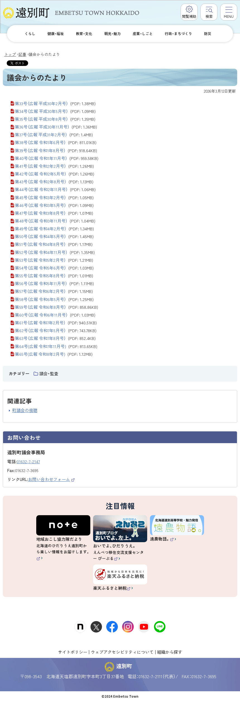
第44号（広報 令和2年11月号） (55, 189)
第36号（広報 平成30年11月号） (56, 126)
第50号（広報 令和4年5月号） (54, 236)
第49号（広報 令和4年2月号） (54, 228)
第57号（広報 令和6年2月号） (54, 291)
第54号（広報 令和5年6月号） (54, 267)
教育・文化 (84, 33)
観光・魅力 (112, 33)
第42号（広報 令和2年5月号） (54, 173)
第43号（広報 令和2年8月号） (54, 181)
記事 (22, 54)
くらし (30, 33)
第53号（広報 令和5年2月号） (54, 260)
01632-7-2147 (28, 461)
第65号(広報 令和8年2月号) (54, 354)
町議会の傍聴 (24, 410)
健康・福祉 (55, 33)
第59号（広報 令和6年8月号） (56, 307)
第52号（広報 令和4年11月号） (55, 252)
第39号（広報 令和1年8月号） (56, 150)
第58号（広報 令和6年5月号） (54, 299)
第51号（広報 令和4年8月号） (54, 244)
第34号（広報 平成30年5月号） (55, 111)
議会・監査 (48, 373)
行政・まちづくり (178, 33)
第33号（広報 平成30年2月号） (55, 103)
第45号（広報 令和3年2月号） (54, 197)
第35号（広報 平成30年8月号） (55, 119)
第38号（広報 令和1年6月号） (55, 142)
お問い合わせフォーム (51, 479)
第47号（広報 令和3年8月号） (54, 213)
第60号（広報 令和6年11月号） (55, 315)
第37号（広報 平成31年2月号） (54, 134)
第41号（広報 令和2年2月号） (54, 166)
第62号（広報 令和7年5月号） (55, 330)
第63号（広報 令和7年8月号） (55, 338)
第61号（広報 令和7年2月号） (56, 322)
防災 (207, 33)
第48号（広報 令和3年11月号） (55, 220)
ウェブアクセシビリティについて (122, 652)
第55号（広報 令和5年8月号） (54, 275)
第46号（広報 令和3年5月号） (54, 205)
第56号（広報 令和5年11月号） (54, 283)
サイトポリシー (72, 652)
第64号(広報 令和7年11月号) (56, 346)
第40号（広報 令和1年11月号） (56, 158)
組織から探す (169, 652)
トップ (10, 54)
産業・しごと (143, 33)
